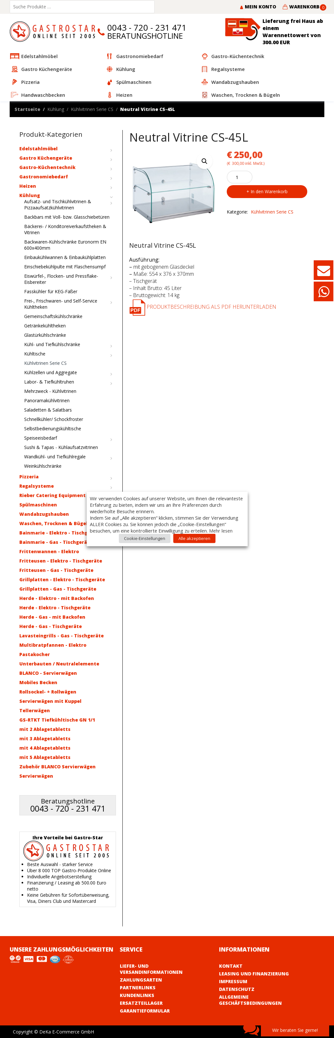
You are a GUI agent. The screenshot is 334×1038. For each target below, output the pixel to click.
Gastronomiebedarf (43, 177)
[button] (204, 161)
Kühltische (34, 354)
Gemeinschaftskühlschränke (53, 316)
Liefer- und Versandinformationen (151, 969)
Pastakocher (34, 654)
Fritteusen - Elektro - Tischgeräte (60, 561)
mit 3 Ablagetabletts (45, 738)
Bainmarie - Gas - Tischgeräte (55, 542)
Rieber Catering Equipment (52, 495)
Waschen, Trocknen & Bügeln (55, 523)
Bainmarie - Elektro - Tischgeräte (60, 533)
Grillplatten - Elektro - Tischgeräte (62, 579)
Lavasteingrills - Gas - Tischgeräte (61, 636)
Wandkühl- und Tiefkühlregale (55, 457)
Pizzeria (29, 477)
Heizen (27, 186)
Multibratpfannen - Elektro (52, 645)
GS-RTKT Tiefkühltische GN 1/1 (57, 720)
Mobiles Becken (38, 682)
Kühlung (55, 109)
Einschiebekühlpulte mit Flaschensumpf (65, 267)
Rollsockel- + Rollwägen (47, 692)
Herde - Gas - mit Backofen (52, 617)
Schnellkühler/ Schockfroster (53, 419)
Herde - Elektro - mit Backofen (56, 598)
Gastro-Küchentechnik (47, 167)
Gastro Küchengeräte (45, 158)
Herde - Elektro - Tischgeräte (55, 607)
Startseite (27, 109)
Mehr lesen (221, 530)
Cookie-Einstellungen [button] (144, 538)
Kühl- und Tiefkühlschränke (52, 344)
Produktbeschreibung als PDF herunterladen (202, 306)
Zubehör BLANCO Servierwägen (57, 767)
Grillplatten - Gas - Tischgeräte (57, 589)
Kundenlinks (137, 995)
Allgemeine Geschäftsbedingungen (250, 1000)
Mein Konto (258, 7)
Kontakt (231, 966)
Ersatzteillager (141, 1003)
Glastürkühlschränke (45, 335)
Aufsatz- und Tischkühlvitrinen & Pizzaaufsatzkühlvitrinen (57, 204)
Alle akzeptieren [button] (194, 538)
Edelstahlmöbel (38, 148)
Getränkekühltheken (45, 326)
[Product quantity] (240, 177)
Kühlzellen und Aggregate (50, 372)
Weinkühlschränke (43, 466)
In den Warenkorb (269, 191)
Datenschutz (236, 989)
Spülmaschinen (38, 505)
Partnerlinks (138, 987)
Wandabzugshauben (44, 514)
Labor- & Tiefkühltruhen (49, 382)
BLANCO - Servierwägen (48, 673)
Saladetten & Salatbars (48, 410)
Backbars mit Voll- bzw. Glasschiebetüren (67, 217)
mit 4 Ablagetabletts (45, 748)
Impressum (233, 981)
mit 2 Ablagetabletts (45, 729)
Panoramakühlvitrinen (47, 400)
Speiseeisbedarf (40, 438)
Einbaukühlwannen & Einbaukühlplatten (65, 257)
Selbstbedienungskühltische (52, 428)
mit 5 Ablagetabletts (45, 757)
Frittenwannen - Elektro (49, 551)
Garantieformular (145, 1011)
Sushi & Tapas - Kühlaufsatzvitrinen (61, 447)
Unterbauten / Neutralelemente (59, 664)
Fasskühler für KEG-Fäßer (50, 291)
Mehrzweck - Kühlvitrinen (50, 391)
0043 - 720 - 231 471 (146, 28)
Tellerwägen (34, 710)
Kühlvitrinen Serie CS (92, 109)
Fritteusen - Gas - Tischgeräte (56, 570)
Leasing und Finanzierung (254, 974)
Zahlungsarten (141, 980)
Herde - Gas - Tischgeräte (50, 626)
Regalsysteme (36, 486)
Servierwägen (36, 776)
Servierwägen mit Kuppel (50, 701)
